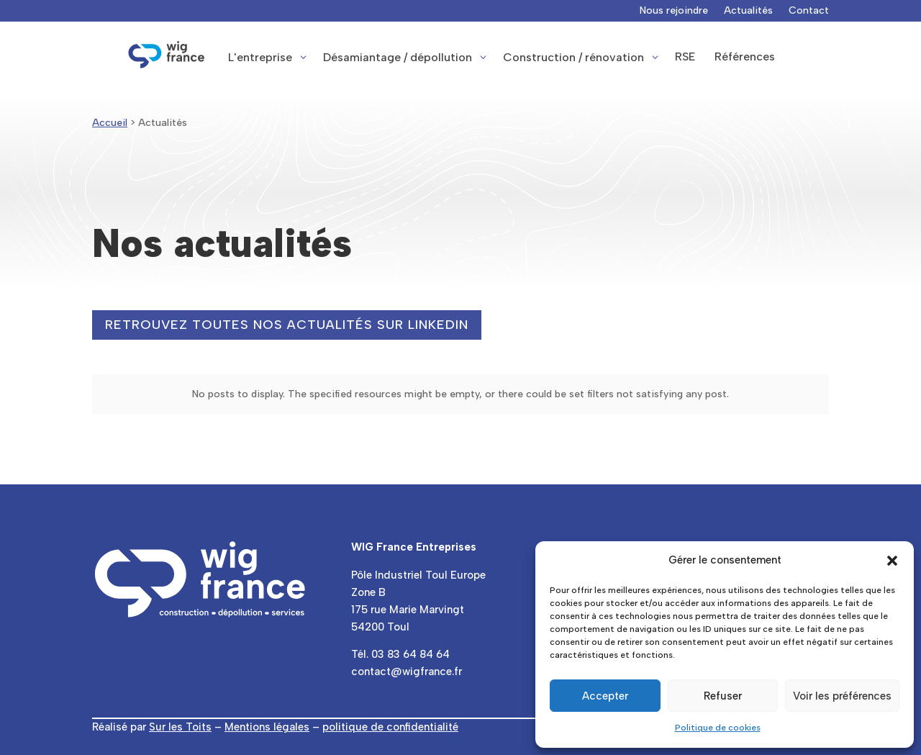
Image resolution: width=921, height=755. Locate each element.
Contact (809, 11)
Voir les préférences (842, 696)
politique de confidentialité (390, 726)
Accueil (109, 123)
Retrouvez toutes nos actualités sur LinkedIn (286, 325)
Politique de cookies (718, 728)
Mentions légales (266, 726)
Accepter (605, 696)
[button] (892, 560)
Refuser (723, 696)
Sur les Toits (180, 726)
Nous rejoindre (674, 11)
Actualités (748, 11)
